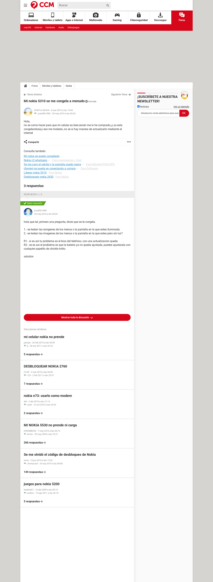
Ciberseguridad (139, 17)
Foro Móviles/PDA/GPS (100, 164)
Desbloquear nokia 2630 (38, 176)
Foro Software (89, 168)
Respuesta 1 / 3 (33, 194)
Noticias (143, 106)
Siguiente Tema (119, 94)
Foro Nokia (55, 172)
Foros (182, 17)
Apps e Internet (74, 17)
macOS (27, 27)
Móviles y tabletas (51, 85)
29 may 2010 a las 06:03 (63, 113)
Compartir (33, 142)
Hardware (50, 27)
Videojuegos (73, 27)
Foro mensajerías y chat (66, 160)
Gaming (117, 17)
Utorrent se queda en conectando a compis (50, 168)
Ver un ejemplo (181, 106)
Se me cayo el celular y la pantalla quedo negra (52, 164)
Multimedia (95, 17)
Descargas (160, 17)
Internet (38, 27)
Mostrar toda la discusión (75, 317)
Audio (61, 27)
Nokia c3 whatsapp (35, 160)
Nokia (69, 85)
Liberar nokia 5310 (35, 172)
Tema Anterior (34, 94)
